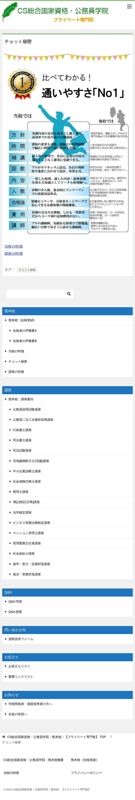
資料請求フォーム (20, 639)
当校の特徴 (13, 246)
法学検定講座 (22, 512)
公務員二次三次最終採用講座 (33, 419)
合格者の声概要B (25, 341)
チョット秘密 (27, 270)
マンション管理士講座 (28, 533)
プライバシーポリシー (86, 773)
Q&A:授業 (15, 611)
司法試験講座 (22, 450)
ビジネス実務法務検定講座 (31, 522)
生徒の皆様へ (17, 714)
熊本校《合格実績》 (22, 320)
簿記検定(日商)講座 (26, 502)
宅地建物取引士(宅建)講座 (31, 461)
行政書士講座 (22, 430)
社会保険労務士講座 (27, 481)
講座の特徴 (13, 253)
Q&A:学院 (15, 601)
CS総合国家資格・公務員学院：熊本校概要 (33, 760)
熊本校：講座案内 (20, 399)
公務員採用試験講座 (27, 409)
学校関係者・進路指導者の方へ (30, 704)
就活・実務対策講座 (27, 574)
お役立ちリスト (19, 666)
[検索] (40, 293)
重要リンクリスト (20, 676)
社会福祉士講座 (24, 553)
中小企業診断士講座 (27, 471)
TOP (56, 737)
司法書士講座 (22, 440)
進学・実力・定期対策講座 (31, 564)
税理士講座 (20, 491)
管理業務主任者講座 (27, 543)
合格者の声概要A (25, 330)
